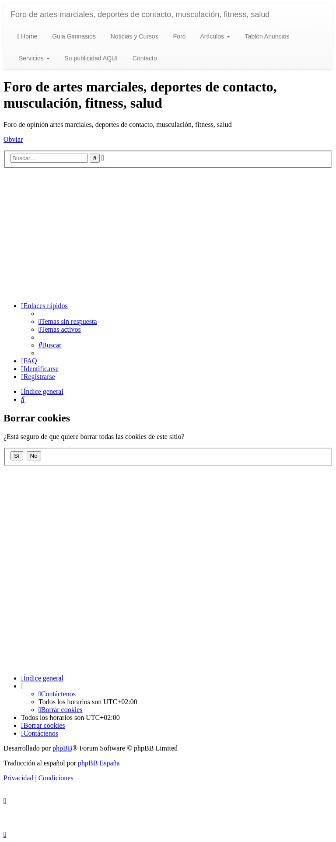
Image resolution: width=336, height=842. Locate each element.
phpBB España (99, 763)
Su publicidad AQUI (90, 58)
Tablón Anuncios (266, 36)
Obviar (13, 139)
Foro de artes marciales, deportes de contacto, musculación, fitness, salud (140, 14)
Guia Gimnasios (72, 36)
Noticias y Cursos (133, 36)
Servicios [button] (33, 58)
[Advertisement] (168, 233)
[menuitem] (67, 321)
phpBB (62, 748)
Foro (179, 36)
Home (27, 36)
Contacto (144, 58)
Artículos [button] (214, 36)
